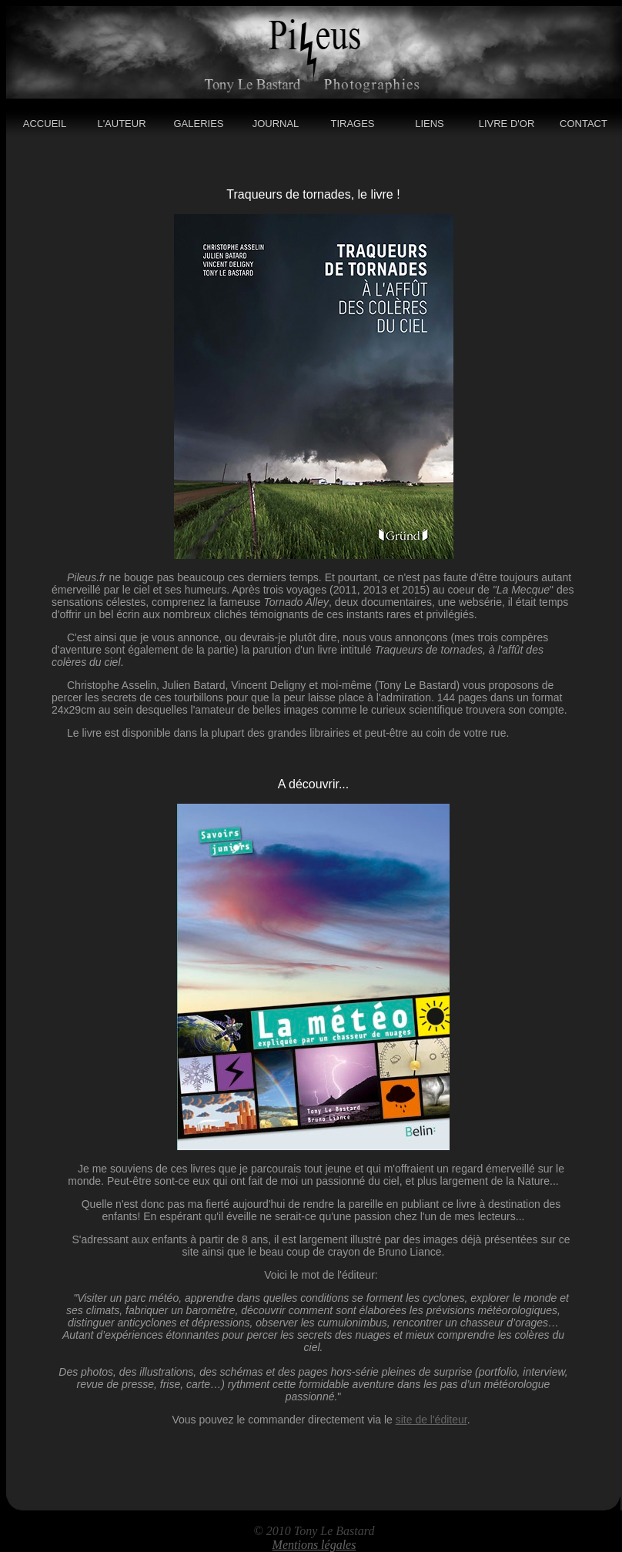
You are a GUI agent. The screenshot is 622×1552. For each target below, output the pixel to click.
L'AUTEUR (121, 123)
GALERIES (198, 123)
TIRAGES (352, 123)
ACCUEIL (44, 123)
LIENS (429, 123)
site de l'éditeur (431, 1419)
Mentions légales (314, 1544)
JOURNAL (275, 123)
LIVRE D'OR (507, 123)
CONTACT (583, 123)
